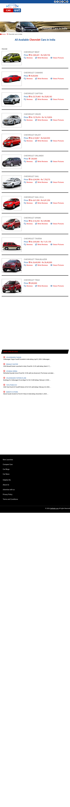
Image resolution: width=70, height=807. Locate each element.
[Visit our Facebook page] (55, 2)
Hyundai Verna (10, 371)
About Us (6, 485)
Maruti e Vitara (10, 392)
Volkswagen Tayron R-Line (14, 378)
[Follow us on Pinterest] (60, 2)
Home (3, 34)
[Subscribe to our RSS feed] (62, 2)
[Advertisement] (22, 324)
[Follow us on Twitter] (57, 2)
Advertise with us (9, 489)
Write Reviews (41, 58)
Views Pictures (57, 58)
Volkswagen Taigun (12, 357)
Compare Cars (8, 464)
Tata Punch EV (10, 385)
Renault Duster (10, 364)
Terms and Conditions (10, 499)
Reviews (28, 58)
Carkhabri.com (54, 508)
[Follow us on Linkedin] (67, 2)
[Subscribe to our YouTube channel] (65, 2)
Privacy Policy (7, 494)
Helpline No (7, 480)
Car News (6, 474)
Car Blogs (6, 469)
